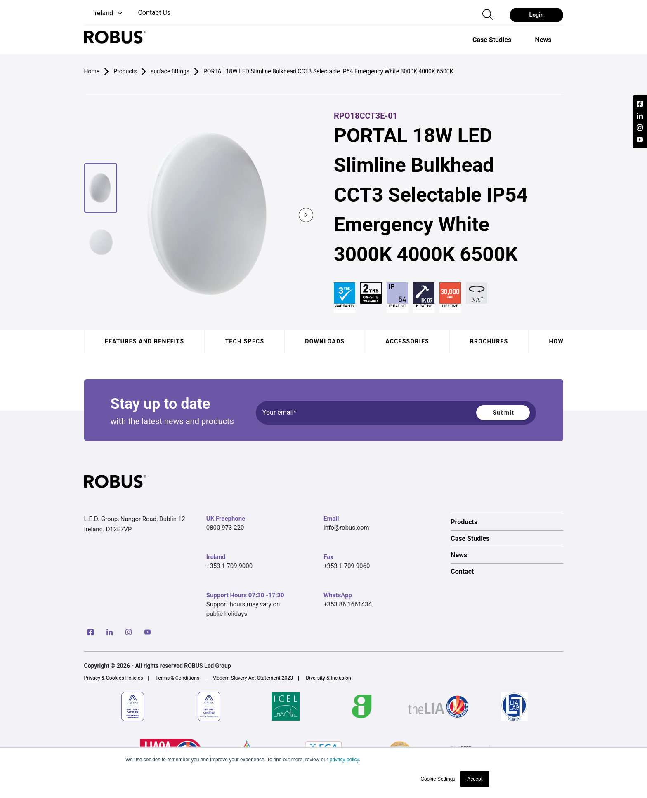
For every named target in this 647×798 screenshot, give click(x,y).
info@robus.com (346, 527)
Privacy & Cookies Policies (113, 678)
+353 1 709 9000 (229, 566)
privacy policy (344, 760)
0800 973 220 (225, 527)
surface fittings (170, 71)
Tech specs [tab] (244, 341)
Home (92, 71)
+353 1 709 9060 (347, 566)
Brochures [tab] (489, 341)
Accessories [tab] (407, 341)
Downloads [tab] (325, 341)
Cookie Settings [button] (437, 779)
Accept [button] (474, 779)
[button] (104, 13)
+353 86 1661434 (348, 604)
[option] (491, 39)
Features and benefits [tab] (144, 341)
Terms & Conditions (178, 678)
